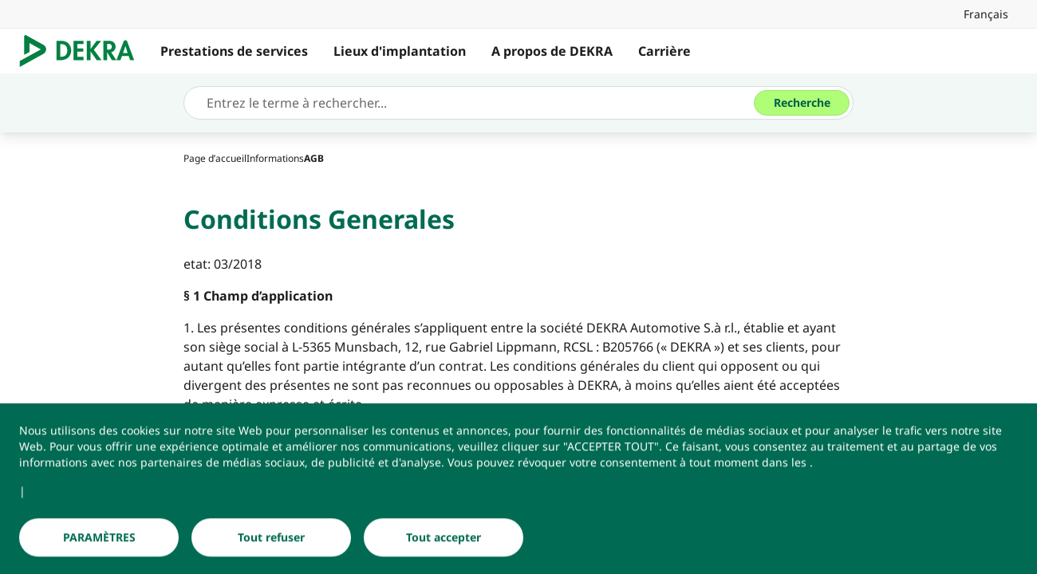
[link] (986, 14)
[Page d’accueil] (214, 158)
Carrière (664, 51)
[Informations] (275, 158)
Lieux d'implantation (399, 51)
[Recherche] (802, 103)
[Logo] (83, 51)
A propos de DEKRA (552, 51)
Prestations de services (234, 51)
